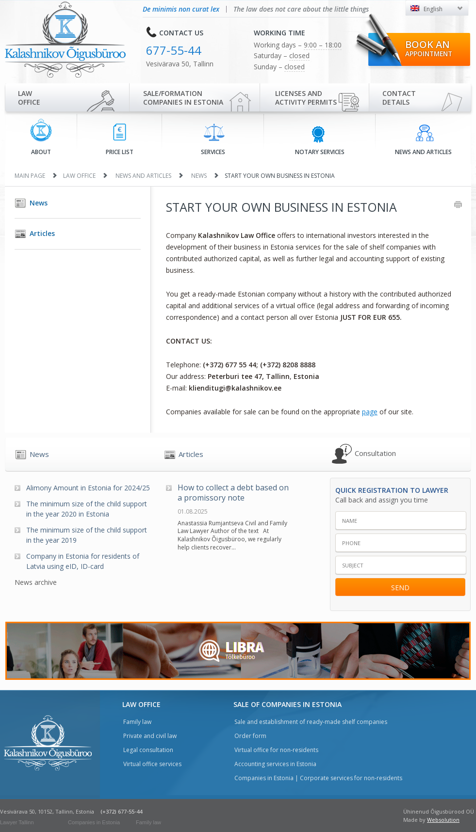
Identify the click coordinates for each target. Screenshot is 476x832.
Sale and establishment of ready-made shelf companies (310, 722)
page (370, 411)
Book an (428, 48)
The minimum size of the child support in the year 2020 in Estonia (86, 508)
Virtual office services (152, 764)
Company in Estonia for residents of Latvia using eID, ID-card (82, 561)
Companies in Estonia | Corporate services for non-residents (318, 778)
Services (213, 139)
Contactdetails (399, 98)
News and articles (423, 140)
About (41, 137)
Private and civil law (150, 736)
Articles (42, 233)
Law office (29, 98)
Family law (137, 722)
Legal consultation (148, 750)
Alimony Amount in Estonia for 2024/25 (88, 487)
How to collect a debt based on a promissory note (233, 493)
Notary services (320, 140)
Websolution (443, 819)
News (199, 176)
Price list (119, 140)
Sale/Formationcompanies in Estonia (183, 98)
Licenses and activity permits (306, 98)
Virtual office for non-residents (276, 750)
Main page (30, 176)
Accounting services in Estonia (275, 764)
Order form (250, 736)
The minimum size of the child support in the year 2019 (86, 535)
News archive (36, 582)
